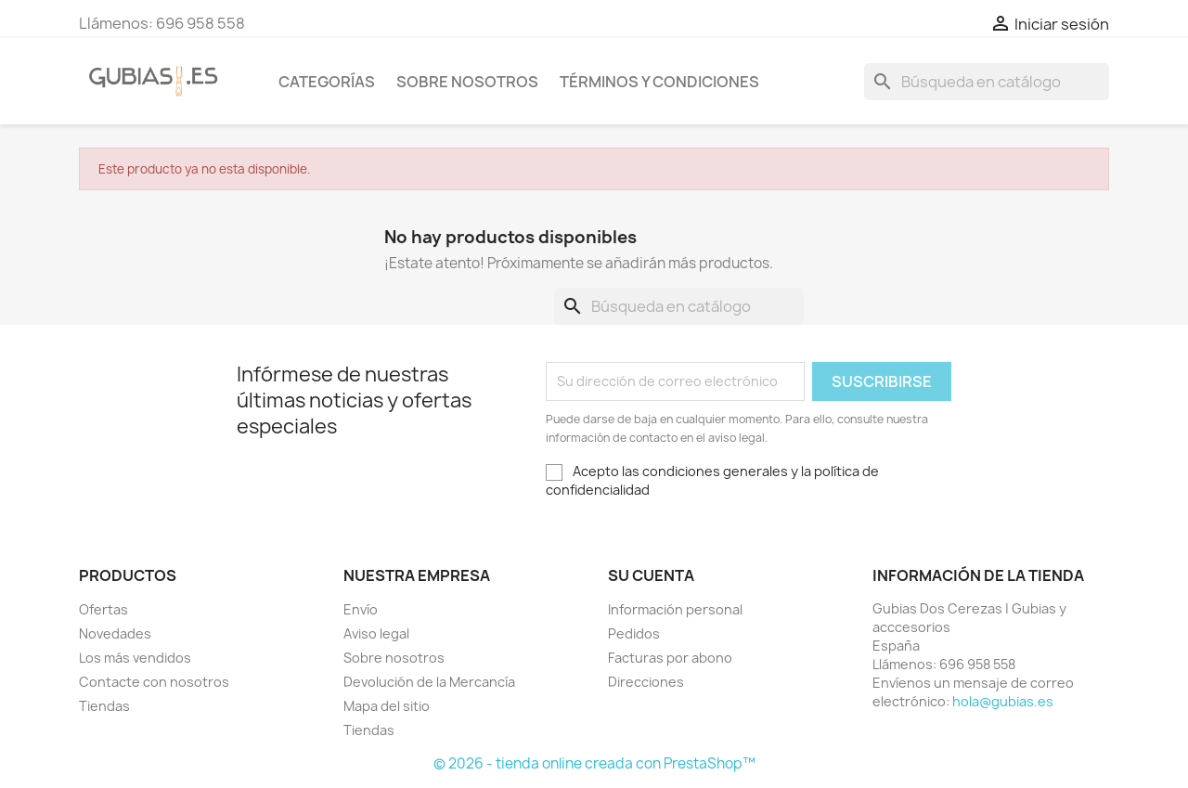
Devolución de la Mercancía (429, 682)
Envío (360, 609)
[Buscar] (986, 81)
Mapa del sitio (386, 706)
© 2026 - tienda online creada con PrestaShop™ (594, 763)
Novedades (115, 633)
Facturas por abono (670, 657)
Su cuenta (651, 575)
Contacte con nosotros (154, 682)
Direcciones (646, 682)
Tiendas (104, 706)
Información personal (675, 609)
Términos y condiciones (659, 81)
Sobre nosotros (467, 81)
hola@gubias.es (1002, 701)
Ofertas (103, 609)
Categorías (326, 81)
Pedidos (634, 633)
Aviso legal (376, 633)
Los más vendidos (135, 657)
